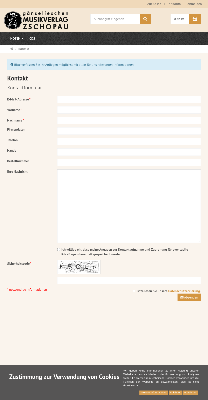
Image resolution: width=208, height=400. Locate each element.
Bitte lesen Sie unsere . (167, 291)
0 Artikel (180, 19)
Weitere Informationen (154, 392)
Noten (16, 38)
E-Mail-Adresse (18, 99)
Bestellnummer (18, 161)
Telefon (12, 140)
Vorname (14, 110)
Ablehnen (175, 392)
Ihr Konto (174, 4)
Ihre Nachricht (17, 171)
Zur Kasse (154, 4)
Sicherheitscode (19, 263)
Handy (11, 150)
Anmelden (194, 4)
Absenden (189, 297)
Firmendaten (16, 129)
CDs (32, 38)
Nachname (15, 120)
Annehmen (190, 392)
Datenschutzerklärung (184, 291)
